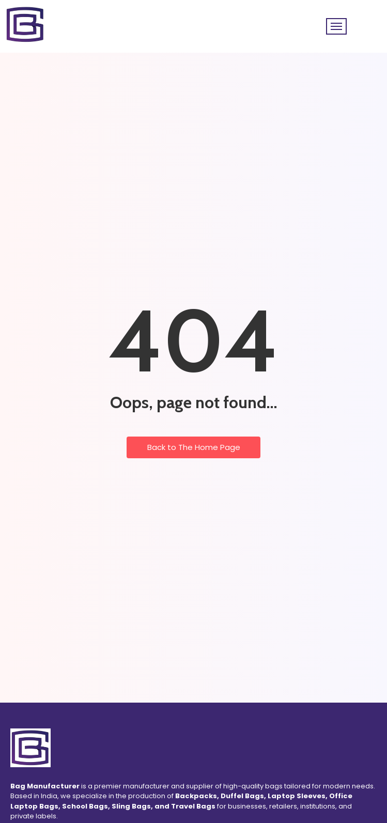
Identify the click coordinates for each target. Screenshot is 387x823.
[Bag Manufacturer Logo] (30, 747)
